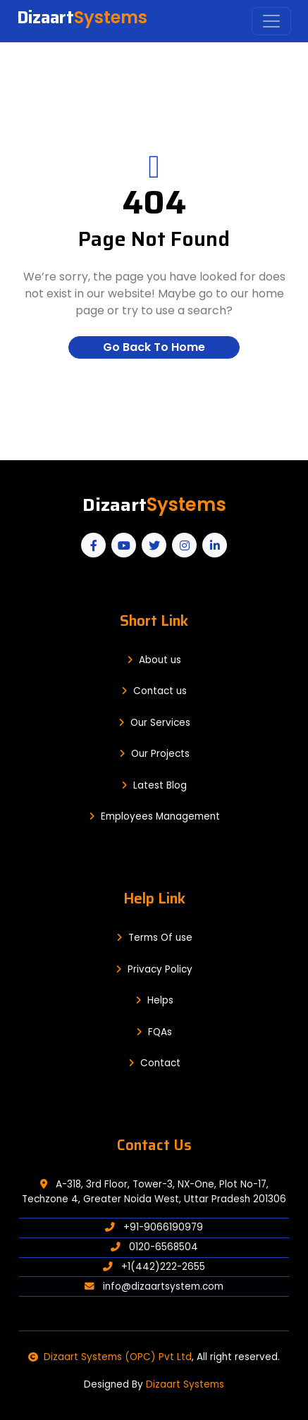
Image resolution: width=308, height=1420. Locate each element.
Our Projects (154, 753)
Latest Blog (154, 785)
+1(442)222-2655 (154, 1266)
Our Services (154, 722)
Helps (154, 1000)
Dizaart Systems (185, 1384)
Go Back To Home (154, 347)
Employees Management (154, 816)
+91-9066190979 (154, 1227)
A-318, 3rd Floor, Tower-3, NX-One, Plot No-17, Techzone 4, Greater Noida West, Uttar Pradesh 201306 (154, 1191)
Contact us (154, 691)
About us (154, 660)
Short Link (154, 620)
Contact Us (154, 1144)
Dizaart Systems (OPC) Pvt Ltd (110, 1357)
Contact (154, 1063)
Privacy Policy (154, 969)
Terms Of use (154, 937)
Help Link (154, 898)
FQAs (154, 1032)
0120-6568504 (154, 1247)
